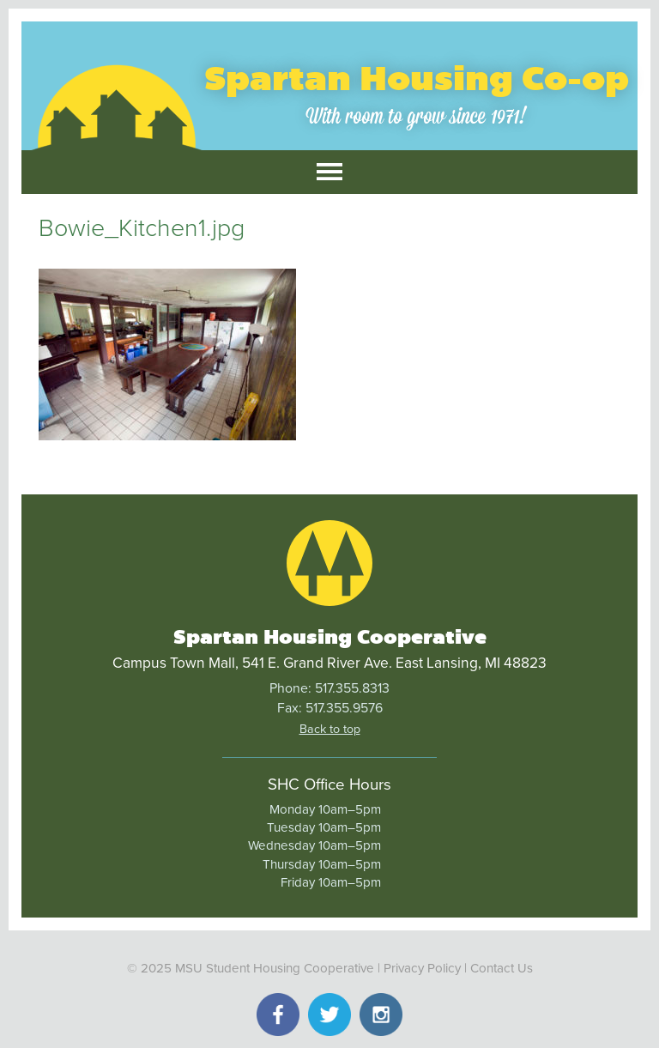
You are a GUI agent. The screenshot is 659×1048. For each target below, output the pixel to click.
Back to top (329, 729)
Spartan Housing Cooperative (330, 636)
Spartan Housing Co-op (416, 78)
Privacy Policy (422, 968)
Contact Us (501, 968)
